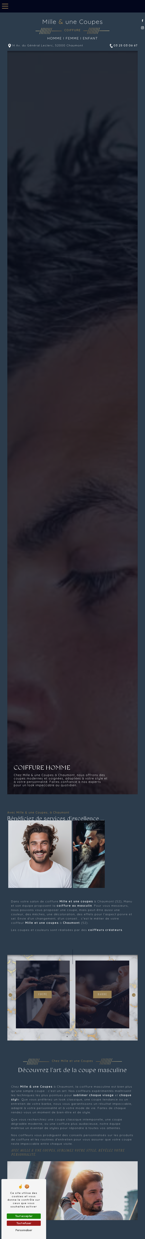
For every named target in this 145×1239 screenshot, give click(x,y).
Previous (10, 1010)
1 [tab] (67, 1052)
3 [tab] (78, 1052)
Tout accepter (24, 1216)
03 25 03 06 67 (123, 46)
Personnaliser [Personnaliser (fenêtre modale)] (23, 1230)
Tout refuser (23, 1223)
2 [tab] (72, 1052)
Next (134, 1010)
